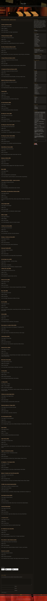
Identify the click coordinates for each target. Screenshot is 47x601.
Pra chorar (36, 43)
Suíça (35, 102)
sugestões (36, 92)
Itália (35, 101)
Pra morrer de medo (37, 40)
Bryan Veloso (16, 598)
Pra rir (35, 35)
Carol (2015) (40, 133)
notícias (36, 89)
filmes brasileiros (37, 88)
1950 (35, 61)
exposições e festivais (38, 87)
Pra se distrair (41, 118)
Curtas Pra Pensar (37, 55)
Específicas (36, 107)
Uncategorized (37, 93)
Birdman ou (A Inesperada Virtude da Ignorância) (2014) (39, 131)
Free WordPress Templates (27, 600)
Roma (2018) (41, 114)
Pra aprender (36, 44)
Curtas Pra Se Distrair (38, 58)
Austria (35, 98)
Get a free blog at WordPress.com (4, 598)
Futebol (36, 75)
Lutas (35, 74)
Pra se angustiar (37, 39)
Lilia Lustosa (36, 114)
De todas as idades (37, 49)
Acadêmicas (36, 108)
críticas (36, 84)
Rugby (35, 79)
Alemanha (36, 97)
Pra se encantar (37, 36)
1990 (35, 65)
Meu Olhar (23, 3)
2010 (35, 68)
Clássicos (41, 129)
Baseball (36, 71)
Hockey (36, 78)
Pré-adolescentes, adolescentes (39, 50)
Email (16, 589)
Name (16, 587)
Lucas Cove (36, 118)
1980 (35, 64)
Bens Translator (36, 144)
